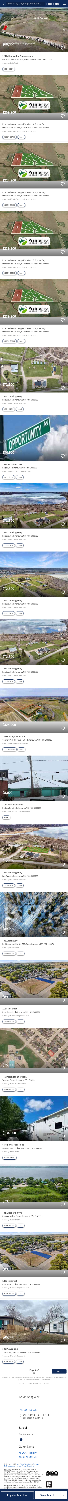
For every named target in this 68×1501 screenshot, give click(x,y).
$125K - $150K (9, 1157)
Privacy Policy (21, 1466)
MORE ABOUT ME (28, 1456)
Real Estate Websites (23, 1464)
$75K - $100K (9, 953)
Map (57, 3)
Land (21, 137)
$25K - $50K (8, 477)
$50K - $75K (8, 69)
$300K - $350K (9, 749)
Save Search (47, 1495)
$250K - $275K (9, 137)
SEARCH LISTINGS (28, 1453)
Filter (49, 3)
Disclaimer (30, 1466)
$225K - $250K (9, 273)
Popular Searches (17, 1495)
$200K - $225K (9, 205)
